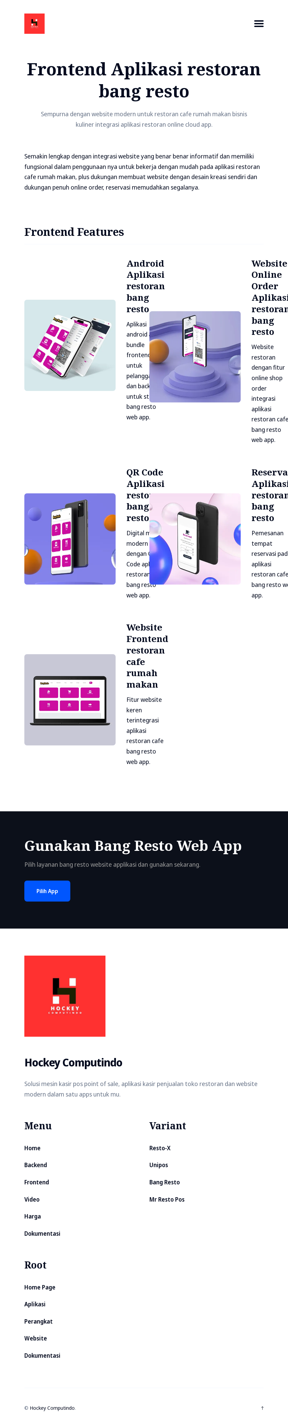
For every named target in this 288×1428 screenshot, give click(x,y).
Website (35, 1338)
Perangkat (38, 1321)
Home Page (39, 1287)
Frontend (36, 1182)
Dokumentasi (42, 1233)
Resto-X (159, 1148)
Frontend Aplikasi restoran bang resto (144, 79)
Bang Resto (164, 1182)
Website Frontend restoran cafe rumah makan (147, 655)
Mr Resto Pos (167, 1199)
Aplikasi (35, 1304)
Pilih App (47, 891)
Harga (32, 1216)
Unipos (158, 1165)
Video (32, 1199)
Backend (35, 1165)
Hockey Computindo (52, 1407)
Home (32, 1148)
